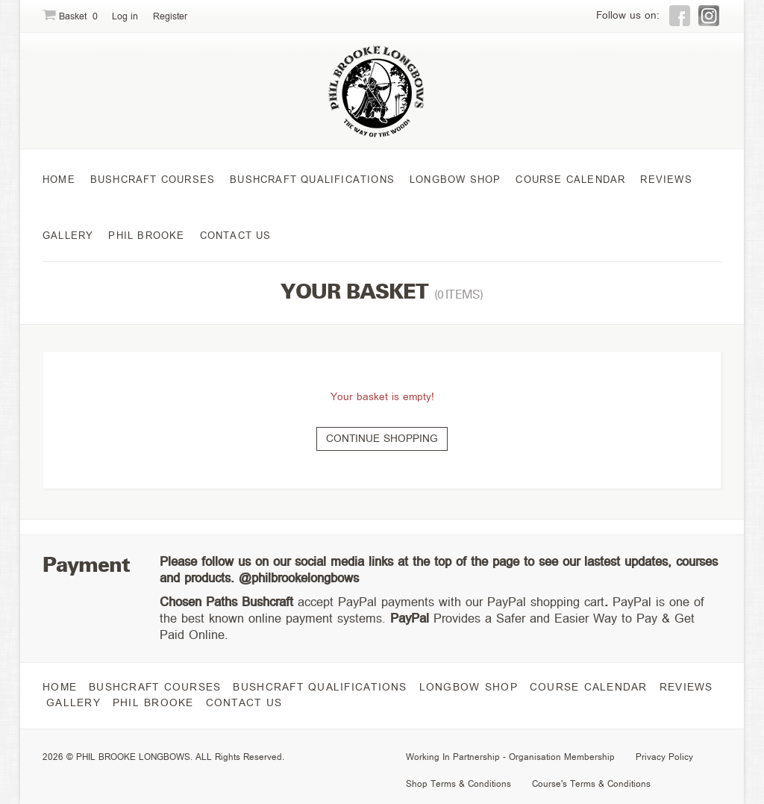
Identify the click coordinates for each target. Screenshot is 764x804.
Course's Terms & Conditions (591, 783)
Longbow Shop (455, 179)
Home (59, 179)
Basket (72, 16)
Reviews (666, 179)
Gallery (68, 235)
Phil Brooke (146, 235)
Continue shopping (382, 439)
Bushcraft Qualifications (312, 179)
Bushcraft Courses (152, 179)
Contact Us (236, 235)
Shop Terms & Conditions (458, 783)
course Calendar (570, 179)
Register (170, 16)
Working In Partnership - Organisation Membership (510, 756)
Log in (125, 16)
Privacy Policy (664, 756)
